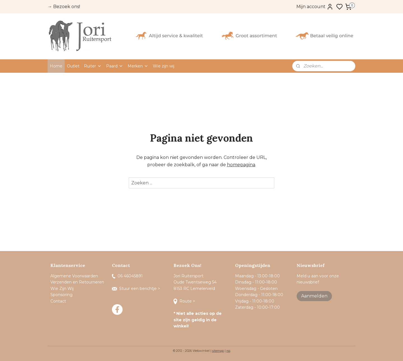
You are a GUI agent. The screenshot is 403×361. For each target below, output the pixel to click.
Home (56, 66)
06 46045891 (127, 275)
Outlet (73, 66)
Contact (58, 301)
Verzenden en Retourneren (77, 282)
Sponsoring (61, 294)
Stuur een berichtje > (136, 288)
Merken (138, 66)
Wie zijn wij (163, 66)
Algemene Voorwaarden (74, 275)
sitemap (218, 351)
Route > (185, 301)
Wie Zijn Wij (62, 288)
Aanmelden (314, 296)
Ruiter (93, 66)
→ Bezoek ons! (64, 6)
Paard (114, 66)
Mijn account (314, 6)
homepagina (241, 164)
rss (228, 351)
